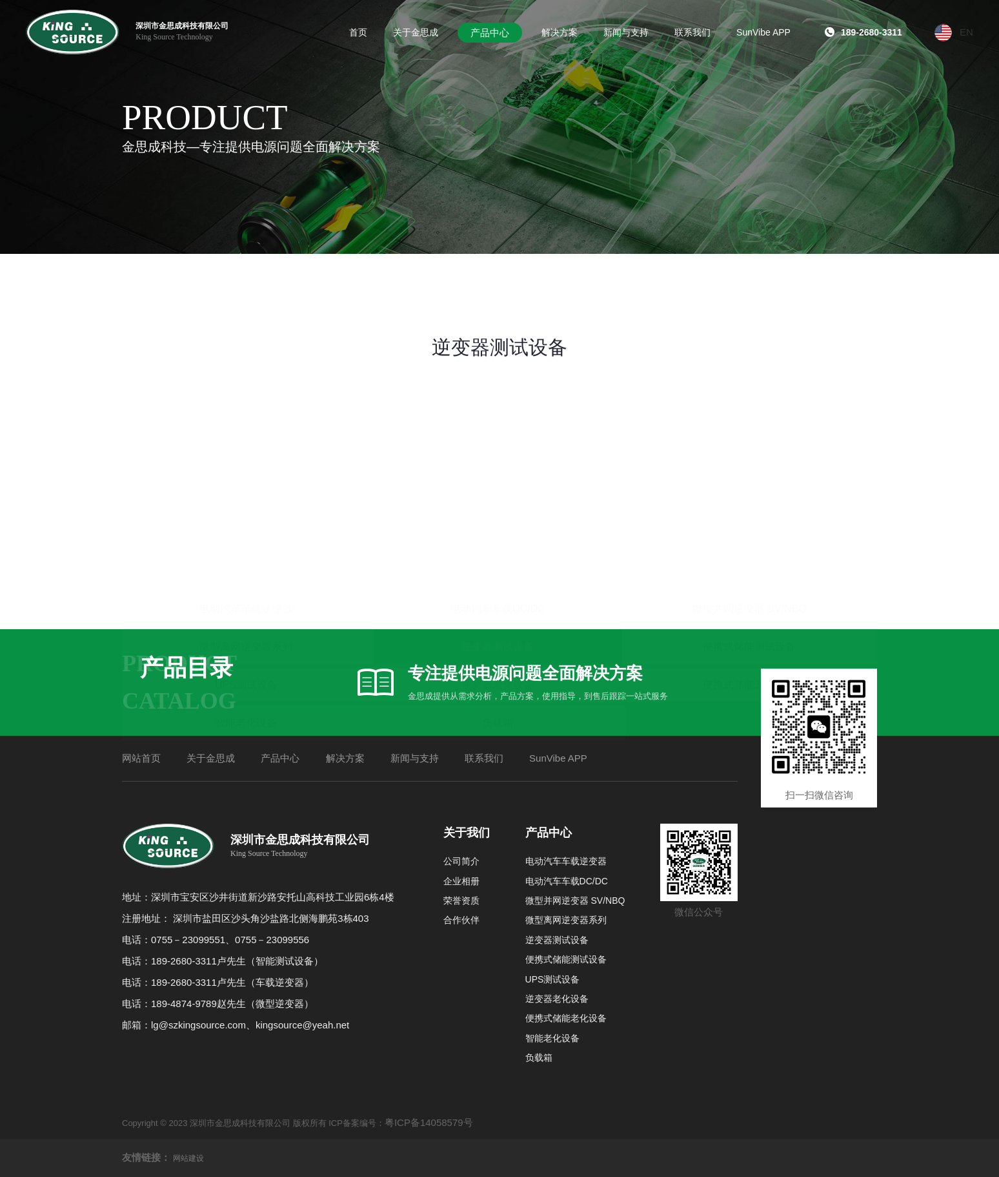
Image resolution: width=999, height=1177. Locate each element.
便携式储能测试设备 (749, 506)
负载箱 (497, 582)
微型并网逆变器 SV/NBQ (749, 468)
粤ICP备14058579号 (429, 1122)
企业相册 (461, 881)
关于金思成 (211, 758)
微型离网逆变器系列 (245, 506)
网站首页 (141, 758)
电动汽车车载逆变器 (245, 468)
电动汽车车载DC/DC (497, 468)
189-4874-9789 (184, 1003)
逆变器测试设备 (497, 506)
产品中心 (280, 758)
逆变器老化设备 (497, 544)
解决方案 (345, 758)
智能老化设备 (246, 582)
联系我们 (484, 758)
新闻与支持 (414, 758)
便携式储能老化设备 (749, 544)
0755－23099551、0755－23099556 (230, 939)
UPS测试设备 (246, 544)
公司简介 (461, 861)
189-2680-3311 (184, 960)
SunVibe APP (558, 758)
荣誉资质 (461, 900)
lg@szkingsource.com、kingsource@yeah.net (250, 1024)
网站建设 (188, 1158)
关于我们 (466, 832)
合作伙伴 (461, 920)
